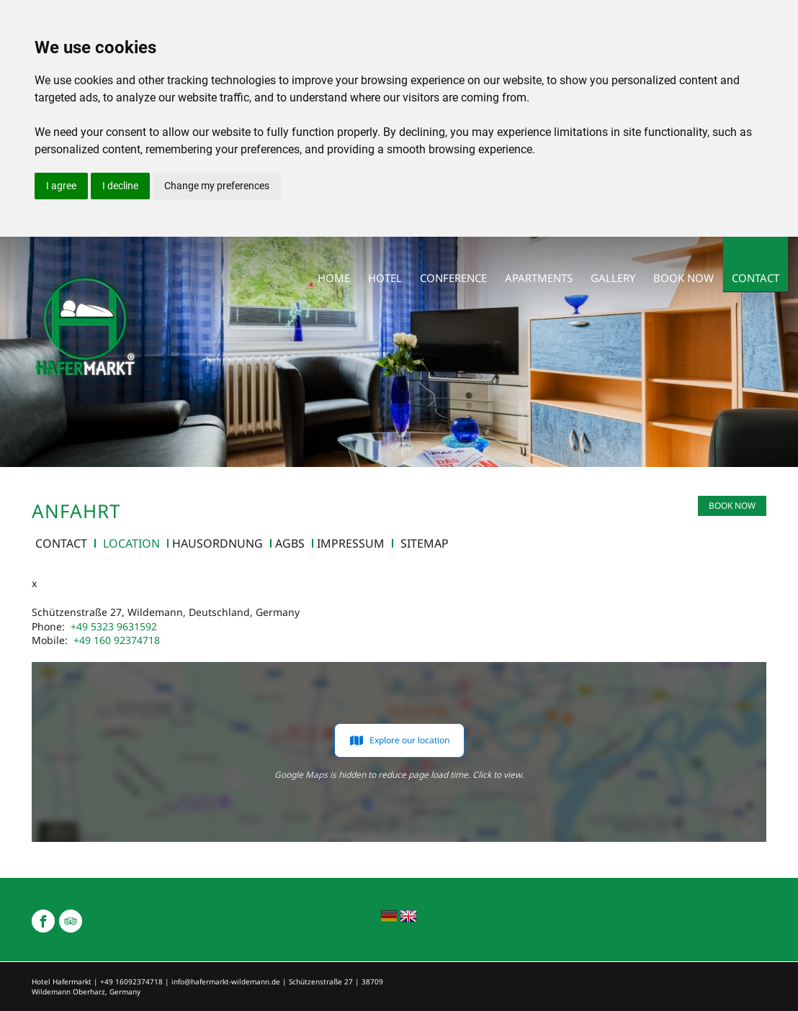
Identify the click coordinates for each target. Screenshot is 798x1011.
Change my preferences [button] (216, 185)
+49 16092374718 (131, 981)
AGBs (290, 543)
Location (131, 543)
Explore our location (399, 740)
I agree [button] (61, 185)
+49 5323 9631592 (114, 626)
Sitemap (424, 543)
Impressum (351, 543)
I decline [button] (120, 185)
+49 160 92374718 (116, 640)
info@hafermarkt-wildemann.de (225, 981)
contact (61, 543)
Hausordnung (217, 543)
